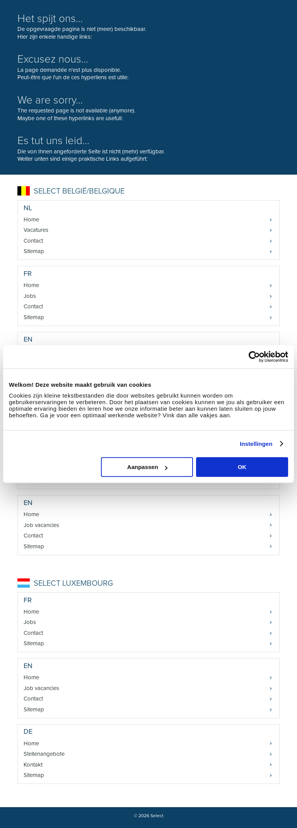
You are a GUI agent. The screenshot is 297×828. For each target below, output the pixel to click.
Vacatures (36, 229)
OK (242, 467)
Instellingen (256, 443)
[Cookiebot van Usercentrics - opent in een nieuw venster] (254, 356)
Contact (33, 240)
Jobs (30, 295)
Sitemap (34, 251)
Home (31, 219)
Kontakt (33, 764)
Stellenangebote (44, 753)
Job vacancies (41, 525)
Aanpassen (147, 467)
